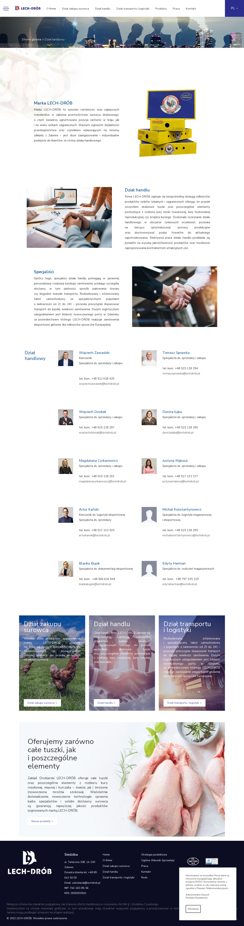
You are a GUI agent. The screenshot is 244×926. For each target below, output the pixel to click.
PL (233, 8)
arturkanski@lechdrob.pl (94, 535)
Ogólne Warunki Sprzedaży (157, 860)
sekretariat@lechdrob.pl (86, 883)
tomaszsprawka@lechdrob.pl (181, 373)
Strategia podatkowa (154, 854)
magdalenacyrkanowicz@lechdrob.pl (102, 481)
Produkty (161, 8)
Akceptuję (193, 908)
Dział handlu (102, 8)
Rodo (144, 877)
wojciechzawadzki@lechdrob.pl (99, 384)
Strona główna (31, 39)
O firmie (51, 8)
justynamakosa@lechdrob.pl (180, 481)
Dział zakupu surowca (75, 8)
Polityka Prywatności (197, 897)
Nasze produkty (41, 821)
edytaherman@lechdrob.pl (179, 584)
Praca (176, 8)
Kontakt (191, 8)
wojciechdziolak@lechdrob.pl (97, 432)
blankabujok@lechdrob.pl (95, 584)
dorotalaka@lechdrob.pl (178, 432)
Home (106, 854)
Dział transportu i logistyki (132, 8)
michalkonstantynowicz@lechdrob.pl (186, 535)
